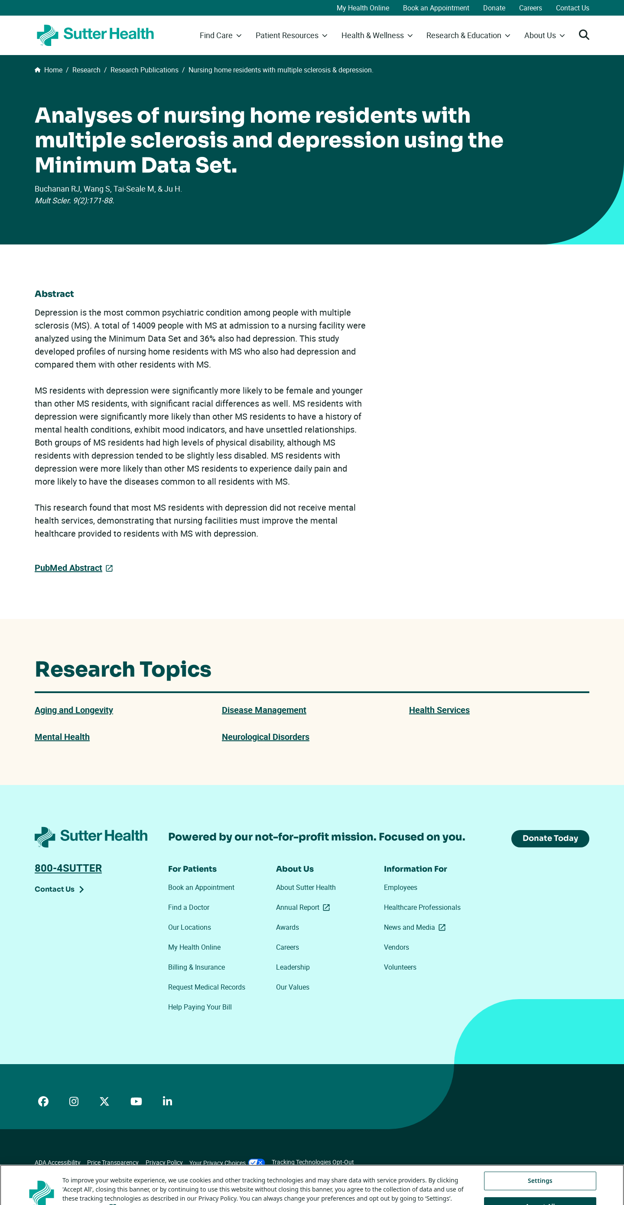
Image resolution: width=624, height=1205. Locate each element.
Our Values (292, 987)
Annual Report (304, 907)
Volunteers (400, 967)
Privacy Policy (164, 1162)
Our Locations (189, 927)
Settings (540, 1193)
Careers (530, 8)
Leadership (293, 967)
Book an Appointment (436, 8)
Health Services (439, 710)
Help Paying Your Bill (200, 1007)
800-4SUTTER (68, 868)
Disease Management (264, 710)
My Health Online (363, 8)
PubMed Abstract (68, 567)
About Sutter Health (306, 887)
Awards (287, 927)
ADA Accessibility (58, 1162)
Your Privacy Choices (227, 1162)
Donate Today (550, 838)
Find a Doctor (188, 907)
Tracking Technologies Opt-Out (313, 1162)
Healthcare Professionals (422, 907)
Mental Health (62, 737)
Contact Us (572, 8)
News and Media (416, 927)
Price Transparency (113, 1162)
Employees (400, 887)
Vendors (396, 947)
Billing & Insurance (196, 967)
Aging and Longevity (74, 710)
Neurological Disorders (265, 737)
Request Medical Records (206, 987)
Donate (494, 8)
